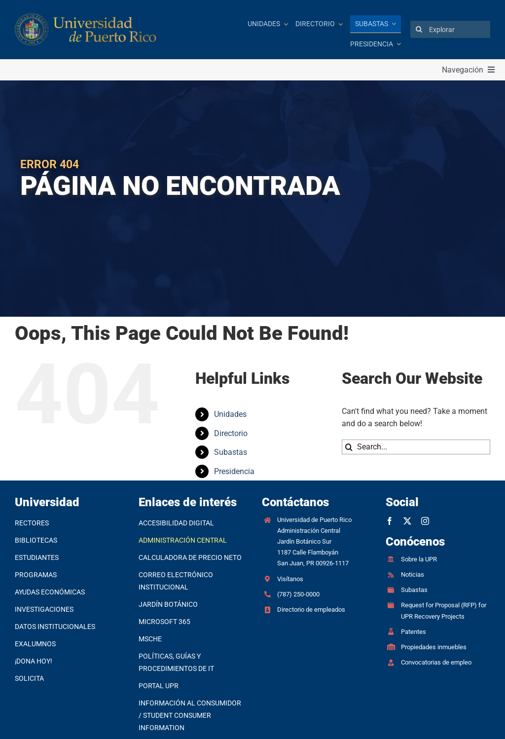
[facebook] (390, 521)
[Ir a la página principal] (107, 29)
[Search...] (416, 447)
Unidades (230, 414)
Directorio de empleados (311, 609)
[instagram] (425, 521)
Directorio (231, 433)
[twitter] (407, 521)
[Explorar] (450, 29)
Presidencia (234, 471)
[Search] (419, 29)
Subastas (230, 452)
